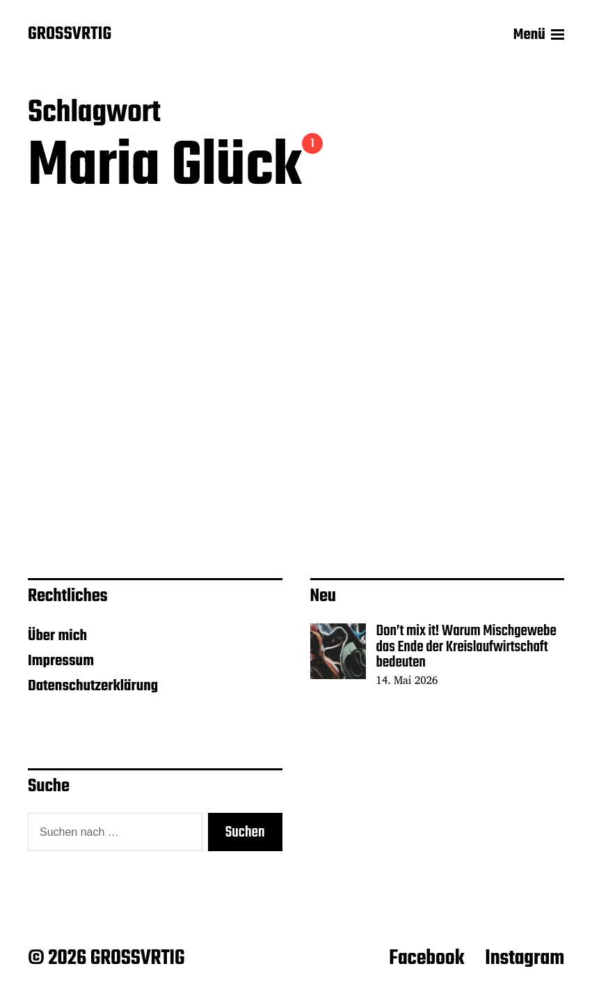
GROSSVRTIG (69, 34)
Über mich (57, 636)
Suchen (245, 832)
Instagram (524, 958)
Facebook (426, 958)
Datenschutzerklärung (93, 686)
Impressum (61, 661)
